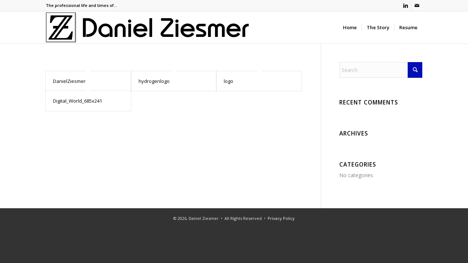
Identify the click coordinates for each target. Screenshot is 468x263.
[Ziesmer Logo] (147, 27)
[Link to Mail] (416, 5)
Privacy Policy (281, 218)
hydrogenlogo (154, 81)
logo (228, 81)
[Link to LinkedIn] (405, 5)
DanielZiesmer (69, 81)
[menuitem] (350, 27)
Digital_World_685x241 (77, 101)
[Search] (380, 70)
